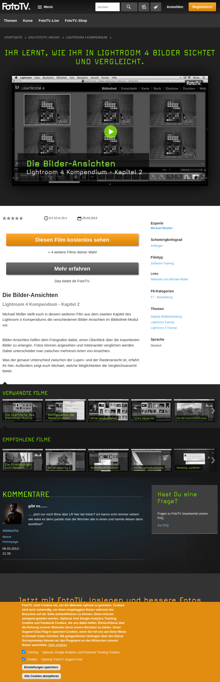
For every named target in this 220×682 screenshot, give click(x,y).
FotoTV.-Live (48, 21)
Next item (213, 410)
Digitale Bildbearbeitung (166, 316)
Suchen (129, 6)
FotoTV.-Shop (76, 21)
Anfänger (157, 246)
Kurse (28, 21)
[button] (111, 132)
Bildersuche (143, 6)
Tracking (32, 652)
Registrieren (202, 7)
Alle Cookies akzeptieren (41, 676)
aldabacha (10, 531)
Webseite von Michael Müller (169, 279)
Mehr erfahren (72, 269)
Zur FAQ (163, 525)
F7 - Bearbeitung (161, 297)
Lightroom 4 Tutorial (164, 328)
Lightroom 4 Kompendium (86, 37)
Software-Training (162, 263)
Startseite (13, 37)
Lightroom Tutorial (162, 322)
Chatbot (32, 659)
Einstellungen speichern (41, 667)
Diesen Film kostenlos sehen (72, 240)
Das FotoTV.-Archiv (44, 37)
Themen (10, 21)
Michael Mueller (161, 228)
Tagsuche (155, 6)
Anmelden (175, 7)
